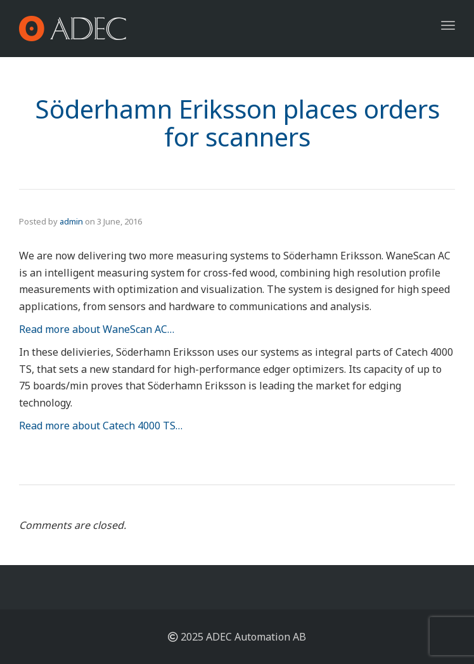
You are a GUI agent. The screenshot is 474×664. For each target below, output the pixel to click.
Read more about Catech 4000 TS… (101, 426)
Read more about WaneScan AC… (96, 329)
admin (71, 221)
